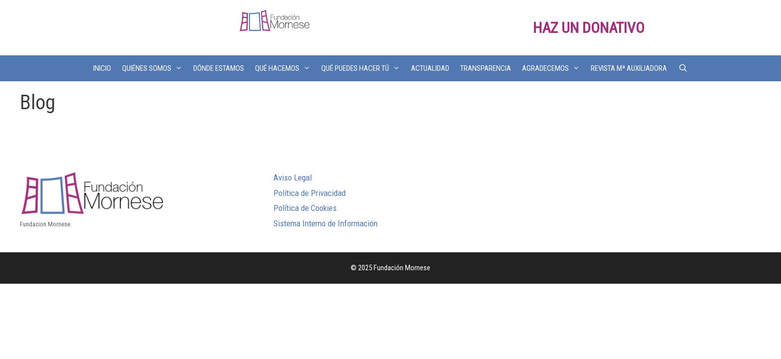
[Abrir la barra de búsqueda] (682, 68)
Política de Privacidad (309, 193)
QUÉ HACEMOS (285, 68)
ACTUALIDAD (430, 68)
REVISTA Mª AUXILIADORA (629, 68)
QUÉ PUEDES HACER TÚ (363, 68)
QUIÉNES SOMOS (155, 68)
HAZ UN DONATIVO (589, 27)
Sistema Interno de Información (325, 223)
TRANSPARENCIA (485, 68)
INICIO (102, 68)
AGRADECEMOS (553, 68)
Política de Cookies (305, 208)
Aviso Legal (292, 177)
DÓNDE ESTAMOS (218, 68)
